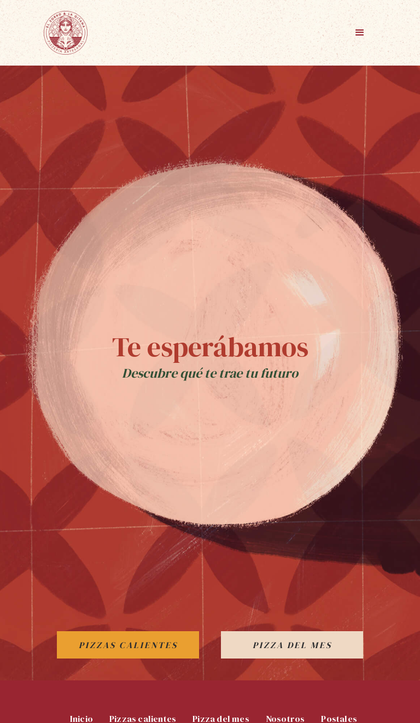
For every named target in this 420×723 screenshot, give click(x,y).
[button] (359, 32)
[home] (66, 33)
